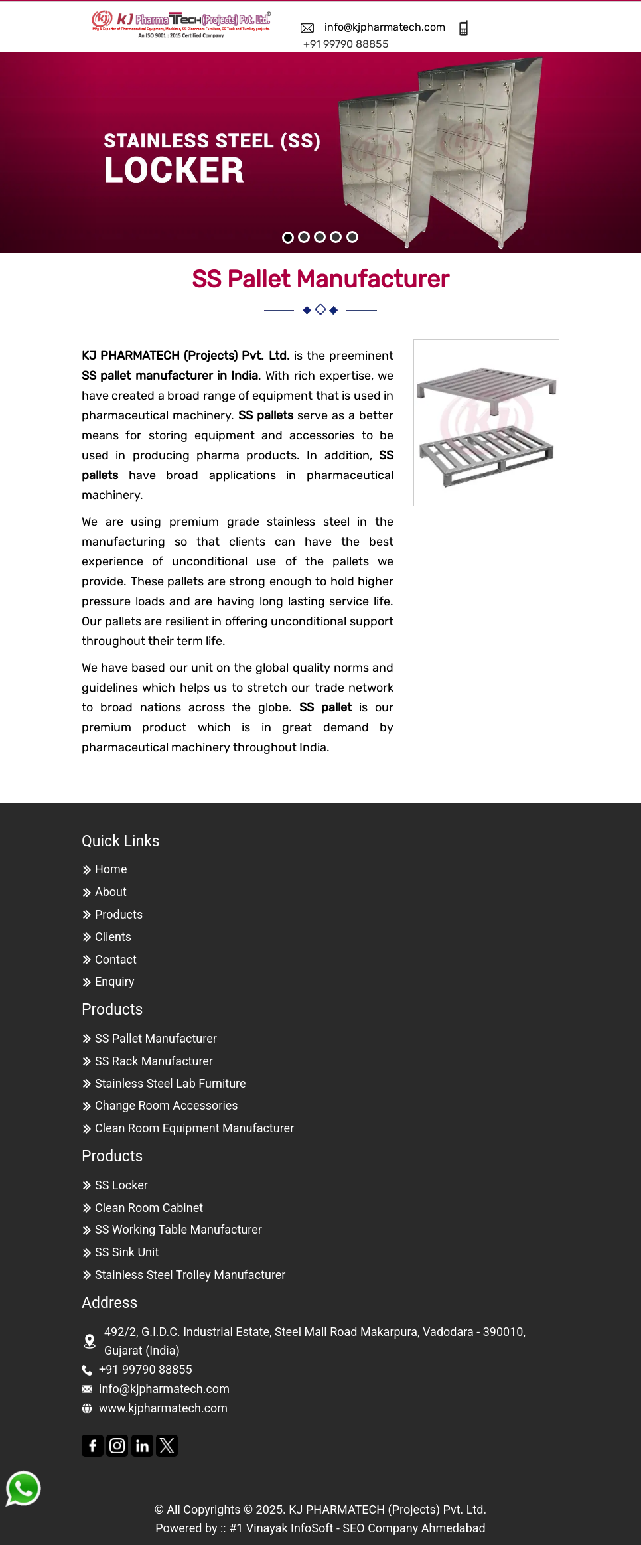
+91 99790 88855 (346, 44)
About (111, 892)
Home (111, 869)
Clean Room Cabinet (149, 1207)
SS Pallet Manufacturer (156, 1038)
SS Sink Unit (127, 1252)
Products (119, 914)
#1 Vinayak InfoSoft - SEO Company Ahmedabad (357, 1528)
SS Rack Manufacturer (154, 1061)
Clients (113, 937)
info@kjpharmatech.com (384, 27)
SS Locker (121, 1185)
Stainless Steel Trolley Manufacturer (190, 1275)
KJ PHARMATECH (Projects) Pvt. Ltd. (387, 1509)
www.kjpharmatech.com (163, 1408)
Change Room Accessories (166, 1105)
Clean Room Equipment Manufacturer (194, 1128)
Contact (116, 959)
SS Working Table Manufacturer (178, 1229)
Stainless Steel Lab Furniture (170, 1083)
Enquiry (114, 981)
